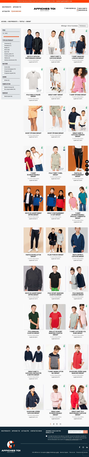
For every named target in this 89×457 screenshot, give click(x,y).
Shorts (6, 49)
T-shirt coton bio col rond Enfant (78, 332)
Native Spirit (8, 96)
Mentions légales (64, 452)
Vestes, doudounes (10, 60)
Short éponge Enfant (33, 133)
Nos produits (5, 431)
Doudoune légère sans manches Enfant (77, 372)
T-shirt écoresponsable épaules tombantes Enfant (77, 215)
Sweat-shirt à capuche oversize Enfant (78, 134)
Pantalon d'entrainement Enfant (78, 174)
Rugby (6, 47)
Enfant (6, 80)
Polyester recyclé (9, 73)
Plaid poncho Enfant (56, 255)
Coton (7, 67)
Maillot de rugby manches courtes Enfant (55, 333)
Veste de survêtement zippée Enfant (33, 214)
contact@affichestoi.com (64, 1)
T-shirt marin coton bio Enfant (55, 372)
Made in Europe (9, 87)
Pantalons (7, 45)
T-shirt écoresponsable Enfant (33, 174)
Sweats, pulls (8, 53)
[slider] (19, 36)
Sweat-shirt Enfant (55, 95)
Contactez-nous (36, 431)
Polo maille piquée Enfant (33, 95)
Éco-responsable (9, 89)
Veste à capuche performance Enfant (33, 57)
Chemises (7, 43)
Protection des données (82, 452)
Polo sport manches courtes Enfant (56, 294)
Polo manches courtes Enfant (33, 332)
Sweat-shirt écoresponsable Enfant (55, 413)
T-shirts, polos (9, 55)
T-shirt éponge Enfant (77, 95)
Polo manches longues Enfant (78, 294)
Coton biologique (10, 69)
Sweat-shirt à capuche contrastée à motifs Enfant (33, 373)
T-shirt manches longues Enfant (78, 57)
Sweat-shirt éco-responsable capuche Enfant (78, 413)
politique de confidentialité (72, 439)
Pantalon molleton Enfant (33, 255)
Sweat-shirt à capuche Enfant (56, 57)
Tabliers (7, 58)
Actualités (25, 431)
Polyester (8, 71)
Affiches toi (16, 431)
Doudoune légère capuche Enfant (33, 412)
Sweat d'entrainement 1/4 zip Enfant (55, 214)
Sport (6, 51)
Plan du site (72, 452)
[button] (17, 7)
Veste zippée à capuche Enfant (78, 255)
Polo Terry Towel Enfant (55, 174)
